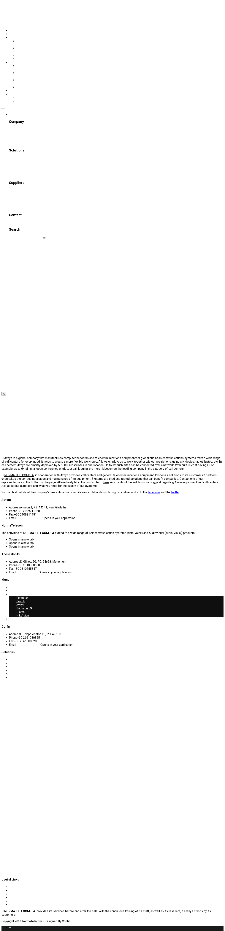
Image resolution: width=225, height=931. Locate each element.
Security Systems (27, 55)
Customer (15, 894)
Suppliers (15, 62)
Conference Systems (30, 51)
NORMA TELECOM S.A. (19, 475)
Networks (22, 59)
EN (5, 20)
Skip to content (11, 3)
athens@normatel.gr (29, 518)
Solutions (15, 37)
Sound (20, 44)
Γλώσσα (14, 94)
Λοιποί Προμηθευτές (30, 87)
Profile (13, 887)
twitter (175, 492)
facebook (154, 492)
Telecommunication (29, 41)
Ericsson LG (24, 76)
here (106, 482)
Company (15, 34)
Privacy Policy (18, 901)
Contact (14, 90)
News (13, 897)
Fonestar (22, 66)
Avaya (20, 69)
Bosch (20, 73)
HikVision (22, 80)
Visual (20, 48)
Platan (20, 83)
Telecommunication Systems (28, 30)
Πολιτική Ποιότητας (23, 904)
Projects (14, 890)
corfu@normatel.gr (28, 645)
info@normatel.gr (28, 572)
